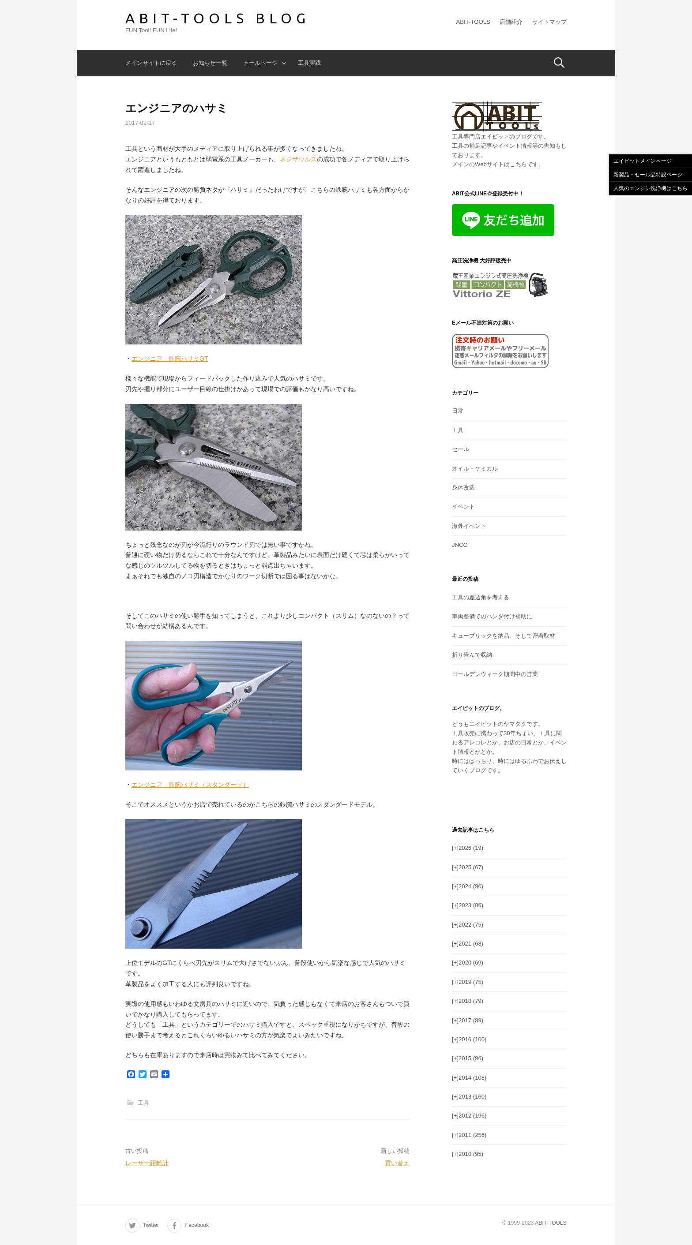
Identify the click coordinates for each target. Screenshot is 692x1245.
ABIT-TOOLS (473, 22)
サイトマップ (549, 22)
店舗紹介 (511, 22)
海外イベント (469, 526)
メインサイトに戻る (151, 63)
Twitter (151, 1225)
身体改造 (463, 487)
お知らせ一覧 (210, 63)
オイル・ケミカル (475, 468)
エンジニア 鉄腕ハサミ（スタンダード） (190, 784)
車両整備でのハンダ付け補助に (492, 616)
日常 (457, 411)
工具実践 (309, 63)
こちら (518, 164)
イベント (463, 506)
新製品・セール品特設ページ (647, 175)
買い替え (397, 1162)
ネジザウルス (298, 159)
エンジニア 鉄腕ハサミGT (170, 358)
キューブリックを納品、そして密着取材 (503, 635)
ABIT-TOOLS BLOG (217, 18)
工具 (143, 1102)
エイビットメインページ (642, 161)
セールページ (260, 63)
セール (460, 449)
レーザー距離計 (147, 1162)
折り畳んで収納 (472, 654)
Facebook (197, 1225)
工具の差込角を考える (480, 597)
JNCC (459, 545)
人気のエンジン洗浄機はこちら (650, 188)
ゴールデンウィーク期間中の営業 (495, 674)
